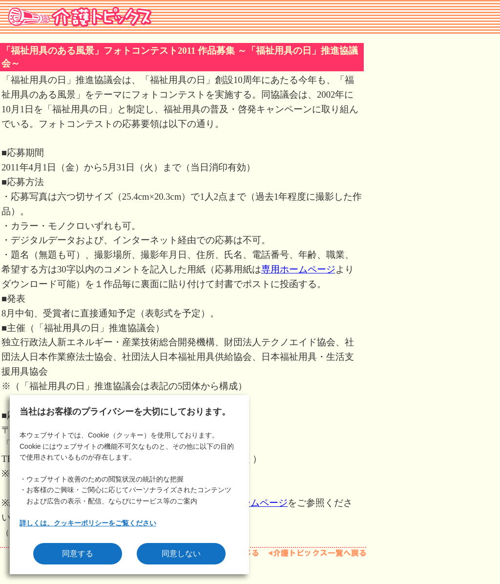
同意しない (181, 553)
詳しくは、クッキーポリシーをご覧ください (88, 523)
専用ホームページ (298, 269)
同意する (77, 553)
